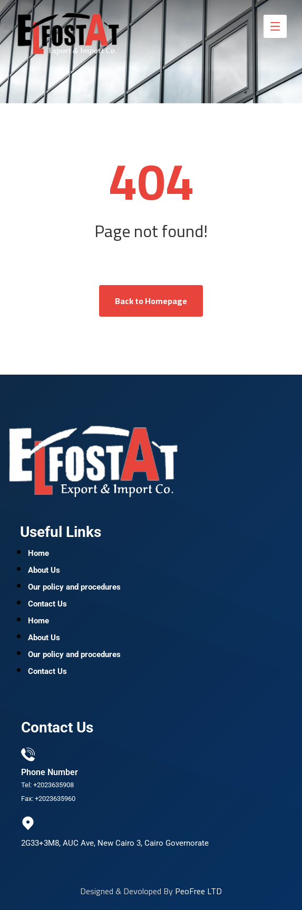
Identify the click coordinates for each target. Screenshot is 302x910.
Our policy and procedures (74, 587)
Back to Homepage (151, 301)
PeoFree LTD (198, 891)
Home (38, 553)
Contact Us (47, 604)
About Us (44, 570)
